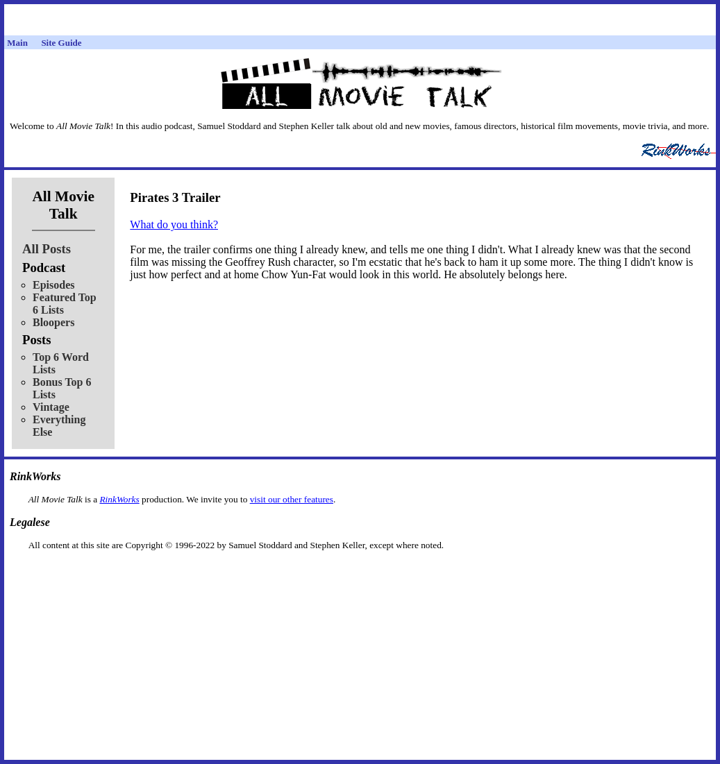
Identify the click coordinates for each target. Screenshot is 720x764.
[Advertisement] (360, 573)
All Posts (46, 248)
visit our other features (291, 499)
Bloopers (53, 322)
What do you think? (174, 224)
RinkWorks (119, 499)
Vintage (51, 407)
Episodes (53, 285)
